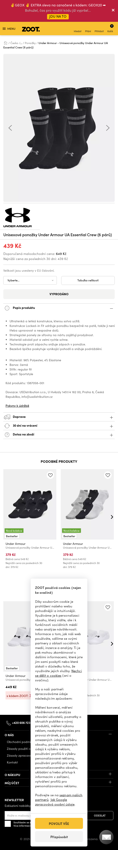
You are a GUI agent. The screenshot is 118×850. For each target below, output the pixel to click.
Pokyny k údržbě (17, 406)
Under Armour (15, 544)
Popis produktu (59, 308)
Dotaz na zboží (59, 435)
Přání (88, 29)
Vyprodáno (59, 294)
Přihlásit (99, 29)
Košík (110, 28)
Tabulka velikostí (88, 280)
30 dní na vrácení (59, 426)
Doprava (59, 417)
